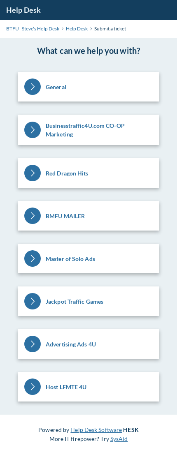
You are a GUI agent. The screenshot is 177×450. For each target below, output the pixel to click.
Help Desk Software (96, 429)
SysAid (119, 438)
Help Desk (23, 9)
